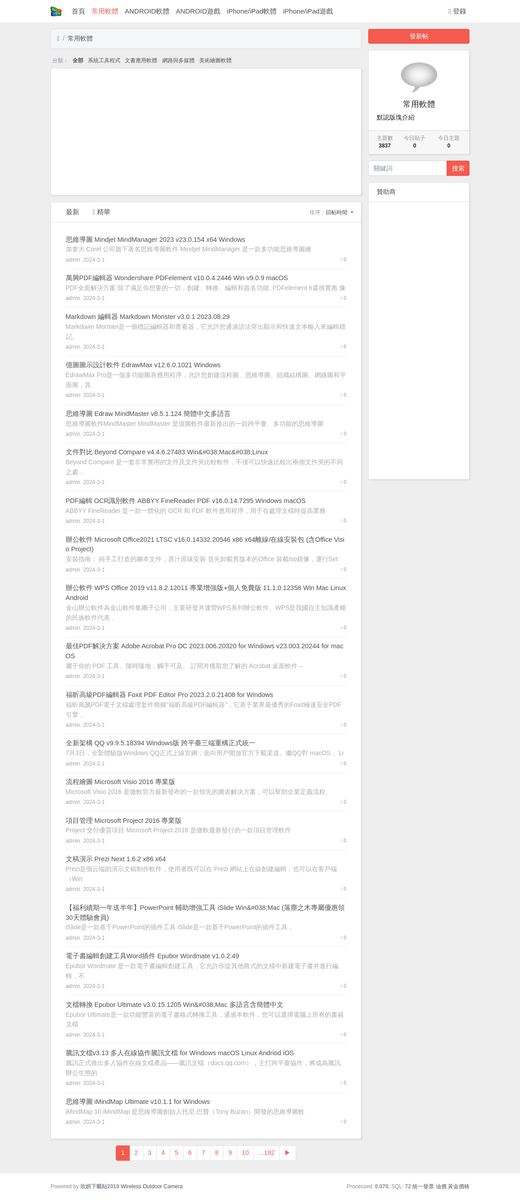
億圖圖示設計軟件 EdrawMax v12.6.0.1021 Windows (143, 365)
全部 (78, 60)
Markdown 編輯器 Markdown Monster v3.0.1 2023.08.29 (148, 316)
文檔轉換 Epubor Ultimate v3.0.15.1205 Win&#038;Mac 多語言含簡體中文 (174, 1004)
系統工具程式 (104, 60)
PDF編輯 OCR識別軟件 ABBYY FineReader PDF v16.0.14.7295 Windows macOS (186, 500)
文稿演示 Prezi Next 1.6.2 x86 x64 (116, 859)
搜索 (458, 168)
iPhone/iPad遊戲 (308, 11)
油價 (441, 1186)
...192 (266, 1152)
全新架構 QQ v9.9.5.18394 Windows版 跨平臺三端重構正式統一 (161, 743)
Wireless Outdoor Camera (151, 1186)
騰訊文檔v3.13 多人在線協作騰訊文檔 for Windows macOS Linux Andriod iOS (180, 1053)
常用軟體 (105, 11)
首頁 (78, 11)
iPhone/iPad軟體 (252, 11)
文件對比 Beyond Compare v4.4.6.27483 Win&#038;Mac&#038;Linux (167, 452)
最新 (72, 212)
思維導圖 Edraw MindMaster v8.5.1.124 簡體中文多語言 (148, 413)
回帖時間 (337, 212)
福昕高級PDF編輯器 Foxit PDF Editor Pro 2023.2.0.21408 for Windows (170, 694)
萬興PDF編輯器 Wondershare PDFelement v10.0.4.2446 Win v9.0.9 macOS (177, 278)
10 (245, 1152)
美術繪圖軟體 (215, 60)
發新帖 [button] (419, 36)
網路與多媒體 (178, 60)
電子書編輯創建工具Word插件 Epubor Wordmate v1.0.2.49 (152, 956)
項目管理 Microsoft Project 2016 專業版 (124, 820)
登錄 (457, 11)
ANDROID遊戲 (198, 11)
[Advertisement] (206, 132)
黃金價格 (459, 1186)
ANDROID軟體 (147, 11)
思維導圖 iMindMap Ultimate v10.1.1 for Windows (138, 1101)
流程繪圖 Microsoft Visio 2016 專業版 (121, 781)
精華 (102, 212)
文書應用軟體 (141, 60)
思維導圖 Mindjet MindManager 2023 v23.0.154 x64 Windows (156, 239)
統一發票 (423, 1186)
